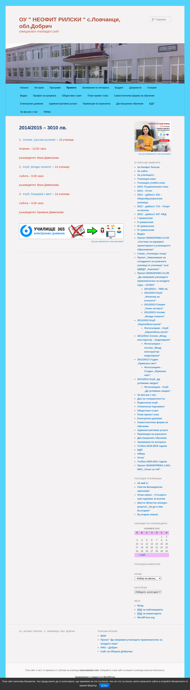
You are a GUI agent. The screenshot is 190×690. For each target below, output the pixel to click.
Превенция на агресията (96, 103)
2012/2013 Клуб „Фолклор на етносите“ (153, 296)
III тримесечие (145, 226)
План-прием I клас (98, 95)
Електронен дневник (31, 103)
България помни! (147, 514)
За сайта (142, 171)
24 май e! (142, 483)
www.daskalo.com (89, 670)
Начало (24, 87)
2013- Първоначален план (152, 186)
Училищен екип (146, 178)
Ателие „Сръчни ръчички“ (39, 139)
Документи (135, 87)
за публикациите (150, 609)
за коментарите (149, 613)
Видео (23, 95)
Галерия (152, 87)
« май (142, 555)
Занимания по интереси (95, 87)
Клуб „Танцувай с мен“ (37, 193)
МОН (103, 635)
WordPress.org (146, 617)
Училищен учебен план (151, 182)
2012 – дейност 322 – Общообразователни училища (149, 198)
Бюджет (119, 87)
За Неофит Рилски (148, 167)
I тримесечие (145, 218)
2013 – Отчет (144, 190)
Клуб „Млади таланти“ (37, 166)
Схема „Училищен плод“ (152, 253)
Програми (55, 87)
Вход (140, 605)
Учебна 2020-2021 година (152, 461)
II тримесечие (145, 222)
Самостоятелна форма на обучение (134, 95)
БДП (151, 103)
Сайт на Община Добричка (116, 651)
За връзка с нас (29, 111)
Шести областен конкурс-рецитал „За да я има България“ (152, 506)
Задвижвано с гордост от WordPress (95, 677)
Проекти (71, 87)
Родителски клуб (147, 402)
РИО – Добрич (109, 647)
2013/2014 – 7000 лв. (156, 288)
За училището (145, 175)
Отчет (140, 457)
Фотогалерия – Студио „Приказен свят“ (155, 371)
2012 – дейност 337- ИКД (151, 214)
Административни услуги (63, 103)
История (39, 87)
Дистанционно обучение (129, 103)
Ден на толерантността (151, 398)
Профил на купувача (44, 95)
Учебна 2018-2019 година (152, 446)
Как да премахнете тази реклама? (107, 241)
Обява (47, 111)
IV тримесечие (145, 230)
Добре (104, 685)
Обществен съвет (72, 95)
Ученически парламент (151, 406)
